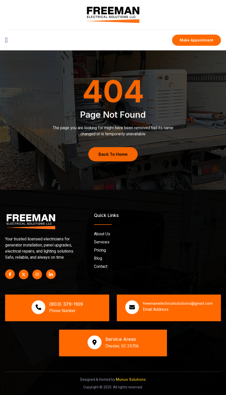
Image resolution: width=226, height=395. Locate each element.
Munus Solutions (131, 379)
